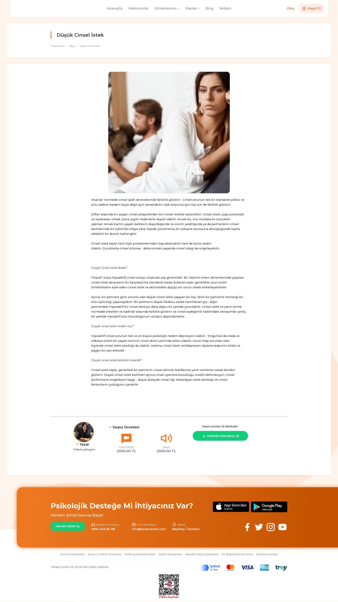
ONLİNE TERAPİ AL (67, 526)
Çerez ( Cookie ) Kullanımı (105, 554)
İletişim (225, 8)
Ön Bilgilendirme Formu (237, 554)
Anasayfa (114, 8)
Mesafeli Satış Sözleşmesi (202, 554)
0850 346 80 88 (103, 529)
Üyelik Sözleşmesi (170, 554)
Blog (209, 8)
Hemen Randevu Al (220, 436)
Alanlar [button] (191, 8)
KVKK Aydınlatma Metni (140, 554)
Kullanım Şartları (267, 554)
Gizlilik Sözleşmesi (72, 554)
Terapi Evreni (58, 46)
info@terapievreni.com (149, 529)
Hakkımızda (138, 8)
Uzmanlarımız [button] (165, 8)
